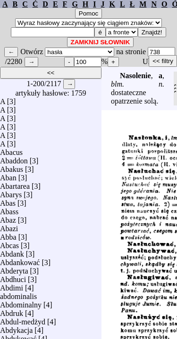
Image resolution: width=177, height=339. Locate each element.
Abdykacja (16, 328)
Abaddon (14, 158)
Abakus (11, 167)
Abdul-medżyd (22, 319)
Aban (8, 175)
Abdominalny (21, 303)
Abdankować (20, 260)
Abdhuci (13, 277)
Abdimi (11, 286)
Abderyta (14, 269)
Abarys (11, 192)
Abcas (9, 243)
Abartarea (15, 184)
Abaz (8, 218)
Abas (8, 201)
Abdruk (11, 311)
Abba (8, 235)
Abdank (12, 252)
